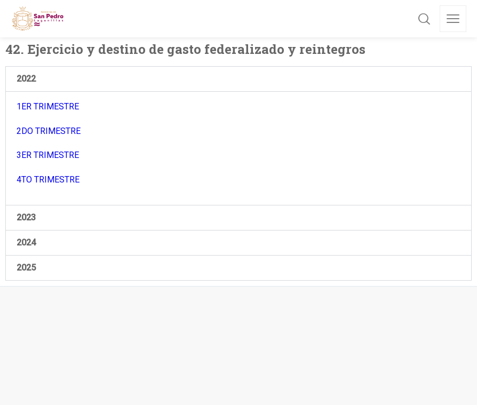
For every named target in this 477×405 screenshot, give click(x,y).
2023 (26, 217)
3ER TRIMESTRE (48, 155)
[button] (238, 79)
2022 (26, 79)
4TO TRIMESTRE (48, 179)
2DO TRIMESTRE (49, 131)
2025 (26, 268)
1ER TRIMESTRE (48, 106)
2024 (26, 242)
